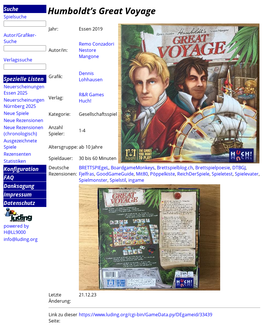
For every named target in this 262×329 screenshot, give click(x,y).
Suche (11, 9)
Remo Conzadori (96, 44)
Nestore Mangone (89, 53)
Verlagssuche (18, 60)
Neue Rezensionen (23, 120)
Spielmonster (93, 180)
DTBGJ (239, 167)
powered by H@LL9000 (16, 229)
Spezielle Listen (24, 79)
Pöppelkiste (162, 174)
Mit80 (142, 174)
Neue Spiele (16, 113)
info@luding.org (21, 239)
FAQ (9, 177)
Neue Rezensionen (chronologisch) (23, 130)
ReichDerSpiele (193, 174)
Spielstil (118, 180)
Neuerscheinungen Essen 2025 (24, 90)
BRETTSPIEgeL (94, 167)
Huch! (85, 101)
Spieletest (222, 174)
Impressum (18, 194)
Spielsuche (15, 17)
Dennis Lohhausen (91, 76)
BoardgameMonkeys (133, 167)
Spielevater (247, 174)
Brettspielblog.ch (175, 167)
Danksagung (19, 186)
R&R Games (91, 94)
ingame (136, 180)
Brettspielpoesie (212, 167)
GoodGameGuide (115, 174)
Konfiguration (21, 169)
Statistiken (15, 161)
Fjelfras (86, 174)
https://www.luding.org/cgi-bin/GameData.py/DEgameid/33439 (145, 314)
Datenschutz (19, 203)
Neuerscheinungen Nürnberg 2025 (24, 103)
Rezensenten (17, 154)
